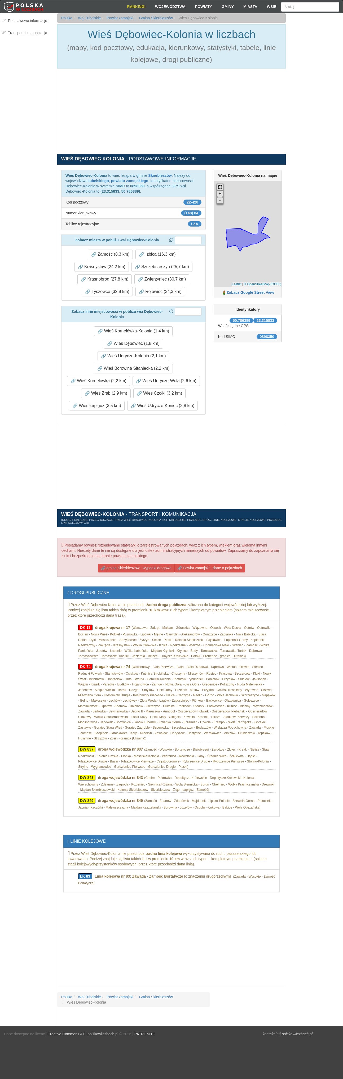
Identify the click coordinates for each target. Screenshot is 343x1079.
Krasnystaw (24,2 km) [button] (101, 266)
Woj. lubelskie (89, 18)
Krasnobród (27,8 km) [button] (104, 279)
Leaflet (236, 284)
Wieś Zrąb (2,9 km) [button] (106, 393)
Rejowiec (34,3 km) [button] (160, 291)
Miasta (250, 6)
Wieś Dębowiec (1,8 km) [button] (133, 343)
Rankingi (136, 6)
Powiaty (203, 6)
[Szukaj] (310, 7)
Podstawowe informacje (27, 21)
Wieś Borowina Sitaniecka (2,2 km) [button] (133, 368)
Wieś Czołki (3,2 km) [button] (159, 393)
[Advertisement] (314, 108)
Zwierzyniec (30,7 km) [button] (162, 279)
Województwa (170, 6)
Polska (66, 18)
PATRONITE (144, 1034)
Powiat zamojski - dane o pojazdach (209, 568)
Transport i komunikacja (27, 33)
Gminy (228, 6)
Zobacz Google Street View (250, 292)
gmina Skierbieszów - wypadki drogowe (136, 568)
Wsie (271, 6)
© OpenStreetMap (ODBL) (262, 284)
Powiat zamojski (119, 18)
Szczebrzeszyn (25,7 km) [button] (162, 266)
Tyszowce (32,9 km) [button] (107, 291)
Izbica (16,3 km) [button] (157, 254)
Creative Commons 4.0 (66, 1034)
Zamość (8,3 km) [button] (110, 254)
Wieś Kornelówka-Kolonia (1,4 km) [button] (133, 331)
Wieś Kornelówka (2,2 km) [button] (98, 380)
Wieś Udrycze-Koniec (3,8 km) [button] (163, 405)
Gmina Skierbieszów (155, 18)
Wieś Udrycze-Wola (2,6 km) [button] (166, 380)
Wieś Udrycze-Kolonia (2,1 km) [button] (133, 356)
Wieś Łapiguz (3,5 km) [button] (96, 405)
